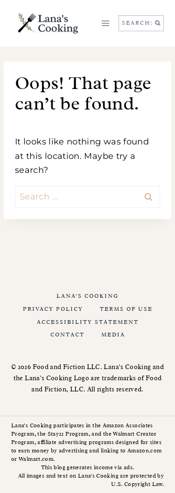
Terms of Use (126, 309)
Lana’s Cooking (87, 296)
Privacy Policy (53, 309)
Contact (67, 334)
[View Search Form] (141, 23)
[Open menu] (105, 23)
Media (113, 334)
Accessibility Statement (88, 322)
